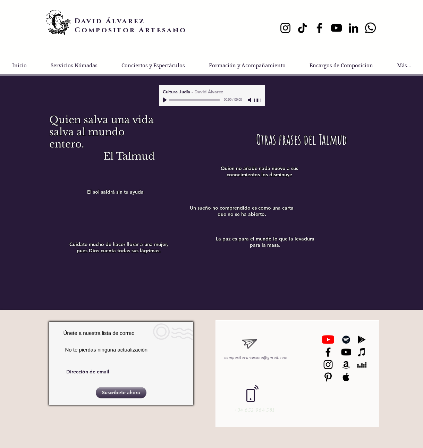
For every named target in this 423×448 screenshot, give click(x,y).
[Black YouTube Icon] (346, 352)
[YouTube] (336, 28)
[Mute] (250, 99)
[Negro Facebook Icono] (328, 352)
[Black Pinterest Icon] (328, 377)
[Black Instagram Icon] (328, 364)
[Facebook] (319, 28)
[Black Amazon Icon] (346, 364)
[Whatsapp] (370, 28)
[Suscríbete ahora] (121, 392)
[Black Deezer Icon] (362, 364)
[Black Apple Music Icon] (346, 377)
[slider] (257, 100)
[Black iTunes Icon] (362, 352)
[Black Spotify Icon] (346, 339)
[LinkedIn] (353, 28)
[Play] (165, 100)
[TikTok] (302, 28)
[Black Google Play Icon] (362, 339)
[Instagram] (285, 28)
